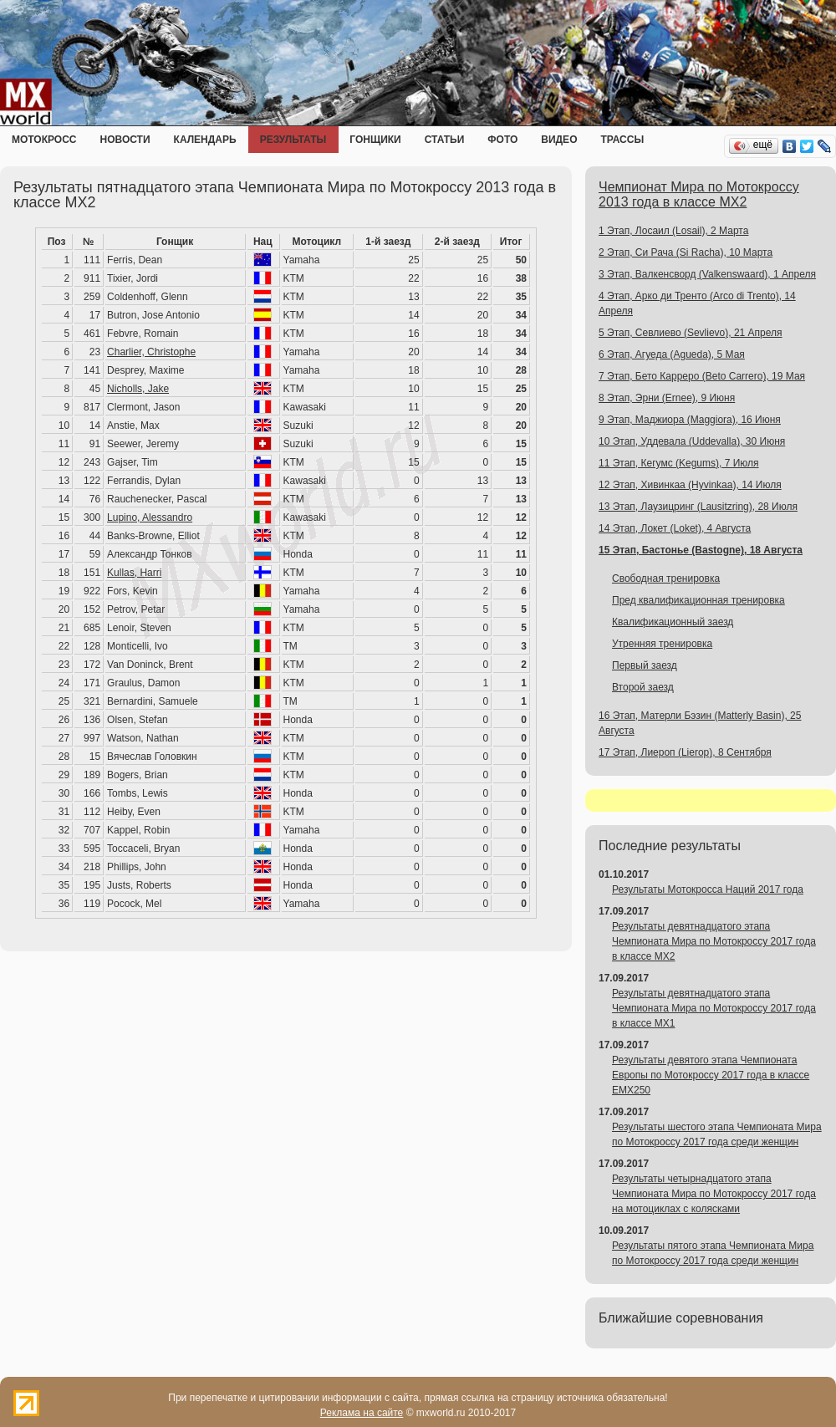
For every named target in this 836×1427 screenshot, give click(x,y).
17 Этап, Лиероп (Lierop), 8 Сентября (685, 752)
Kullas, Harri (134, 572)
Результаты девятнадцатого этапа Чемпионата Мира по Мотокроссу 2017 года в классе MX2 (714, 941)
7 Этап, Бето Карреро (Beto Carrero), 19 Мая (702, 376)
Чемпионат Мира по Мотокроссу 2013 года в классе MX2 (699, 194)
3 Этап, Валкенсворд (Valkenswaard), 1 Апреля (707, 274)
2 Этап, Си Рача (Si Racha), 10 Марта (685, 252)
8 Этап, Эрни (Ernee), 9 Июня (667, 398)
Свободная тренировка (666, 578)
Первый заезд (644, 665)
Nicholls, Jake (138, 389)
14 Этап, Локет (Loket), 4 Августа (675, 528)
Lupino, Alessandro (149, 517)
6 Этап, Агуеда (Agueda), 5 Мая (672, 354)
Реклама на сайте (362, 1413)
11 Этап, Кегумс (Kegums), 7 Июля (679, 463)
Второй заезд (643, 687)
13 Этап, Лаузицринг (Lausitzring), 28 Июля (698, 506)
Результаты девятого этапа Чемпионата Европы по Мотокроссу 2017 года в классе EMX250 (710, 1075)
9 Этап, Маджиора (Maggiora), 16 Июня (690, 420)
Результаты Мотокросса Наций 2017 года (707, 889)
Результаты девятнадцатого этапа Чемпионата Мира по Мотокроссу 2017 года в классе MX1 (714, 1008)
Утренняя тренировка (662, 644)
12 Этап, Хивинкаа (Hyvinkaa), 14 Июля (690, 485)
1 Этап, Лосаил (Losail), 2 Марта (673, 231)
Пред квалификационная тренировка (698, 600)
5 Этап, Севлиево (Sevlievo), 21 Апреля (690, 333)
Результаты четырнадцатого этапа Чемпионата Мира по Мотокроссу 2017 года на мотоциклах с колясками (714, 1194)
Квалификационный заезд (672, 622)
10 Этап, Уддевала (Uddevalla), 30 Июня (692, 441)
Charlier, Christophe (151, 352)
